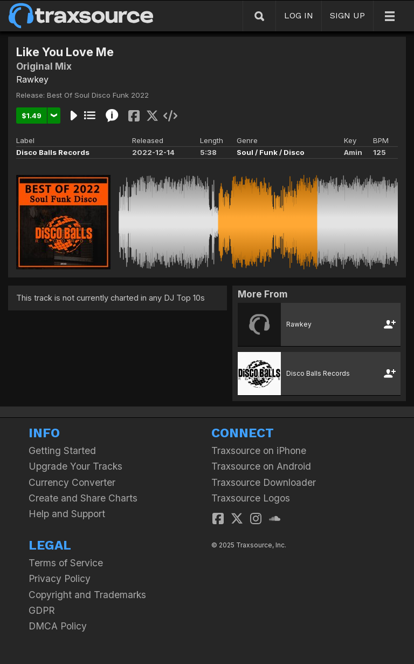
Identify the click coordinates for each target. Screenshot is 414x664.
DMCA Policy (58, 626)
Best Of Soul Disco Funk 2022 (98, 95)
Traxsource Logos (250, 498)
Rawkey (32, 79)
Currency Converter (72, 482)
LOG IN (298, 15)
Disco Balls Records (52, 152)
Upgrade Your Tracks (75, 466)
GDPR (42, 610)
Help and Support (67, 513)
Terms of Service (66, 562)
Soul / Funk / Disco (271, 152)
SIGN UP (347, 15)
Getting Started (62, 450)
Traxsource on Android (261, 466)
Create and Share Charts (83, 498)
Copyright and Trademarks (87, 594)
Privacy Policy (60, 578)
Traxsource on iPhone (258, 450)
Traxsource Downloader (263, 482)
